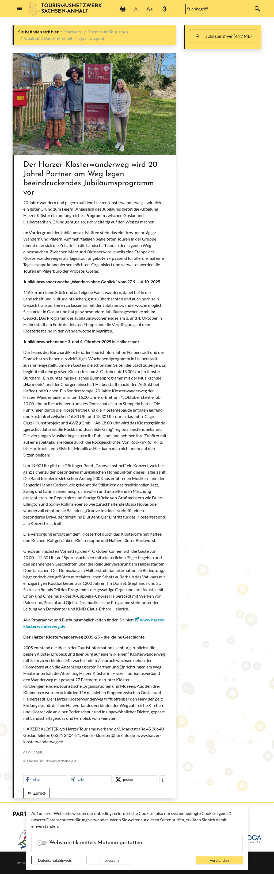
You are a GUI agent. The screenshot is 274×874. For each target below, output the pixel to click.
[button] (45, 780)
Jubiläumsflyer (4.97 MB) (226, 35)
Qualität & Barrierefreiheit (48, 38)
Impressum (109, 860)
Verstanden (219, 860)
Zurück (36, 793)
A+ (149, 9)
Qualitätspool (91, 38)
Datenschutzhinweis (55, 860)
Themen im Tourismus (108, 31)
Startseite (73, 31)
